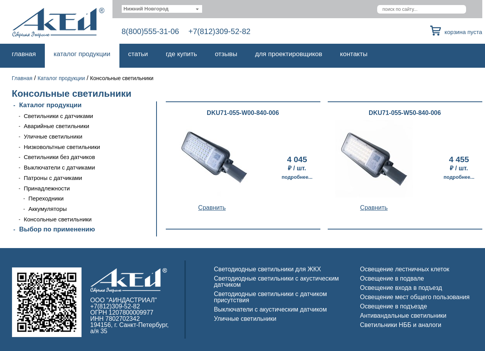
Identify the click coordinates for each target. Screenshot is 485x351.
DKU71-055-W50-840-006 (405, 113)
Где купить (181, 54)
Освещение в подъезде (393, 306)
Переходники (46, 198)
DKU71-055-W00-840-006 (243, 113)
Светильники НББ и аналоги (401, 325)
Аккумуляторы (48, 208)
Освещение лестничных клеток (404, 269)
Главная (24, 54)
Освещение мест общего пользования (415, 297)
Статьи (138, 54)
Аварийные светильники (56, 126)
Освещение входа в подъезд (401, 287)
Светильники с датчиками (59, 116)
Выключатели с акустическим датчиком (270, 309)
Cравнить (212, 207)
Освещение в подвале (392, 278)
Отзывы (226, 54)
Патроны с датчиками (53, 178)
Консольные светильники (58, 219)
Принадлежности (47, 188)
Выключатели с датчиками (59, 167)
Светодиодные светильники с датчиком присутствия (270, 297)
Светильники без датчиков (59, 157)
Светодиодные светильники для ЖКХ (267, 269)
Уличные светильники (53, 136)
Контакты (354, 54)
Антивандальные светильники (403, 315)
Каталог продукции (82, 54)
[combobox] (162, 9)
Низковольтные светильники (62, 147)
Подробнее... (297, 177)
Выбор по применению (57, 229)
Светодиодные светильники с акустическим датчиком (276, 281)
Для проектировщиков (288, 54)
